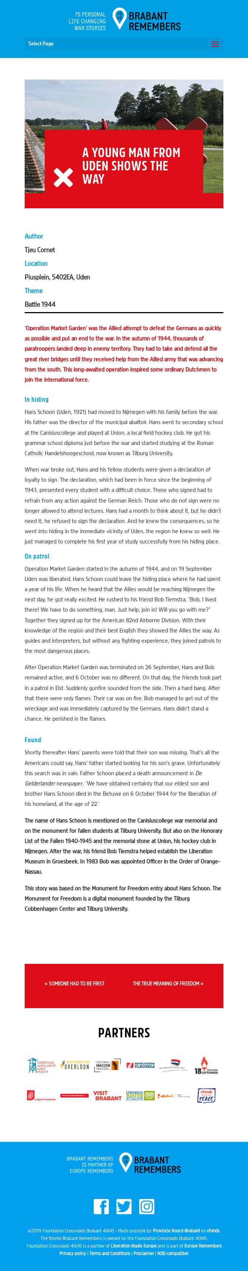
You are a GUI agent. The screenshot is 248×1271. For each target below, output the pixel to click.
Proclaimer (143, 1253)
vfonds (213, 1231)
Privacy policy (73, 1253)
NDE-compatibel (172, 1253)
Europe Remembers (203, 1246)
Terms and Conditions (109, 1253)
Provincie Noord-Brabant (176, 1231)
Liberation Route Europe (134, 1246)
